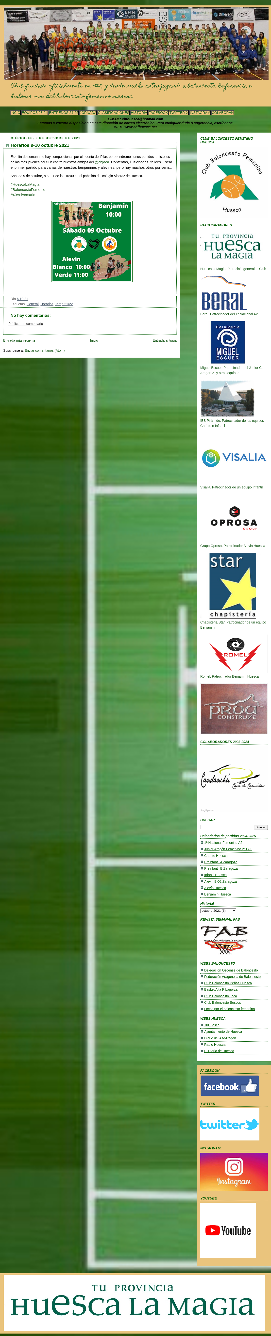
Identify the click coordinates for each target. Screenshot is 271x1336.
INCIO (15, 113)
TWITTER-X (178, 113)
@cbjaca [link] (102, 162)
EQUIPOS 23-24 (35, 113)
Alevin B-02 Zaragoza (220, 881)
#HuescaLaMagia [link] (25, 184)
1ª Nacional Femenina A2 (223, 843)
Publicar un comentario (25, 324)
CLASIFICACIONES (113, 113)
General (33, 304)
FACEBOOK (158, 113)
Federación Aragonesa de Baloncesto (232, 977)
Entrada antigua (165, 340)
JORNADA (88, 113)
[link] (23, 195)
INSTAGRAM (200, 113)
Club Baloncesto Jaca (220, 996)
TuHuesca (212, 1025)
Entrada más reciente (19, 340)
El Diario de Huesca (219, 1051)
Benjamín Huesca (217, 894)
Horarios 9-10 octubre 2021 (40, 145)
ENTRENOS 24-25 (63, 113)
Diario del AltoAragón (220, 1038)
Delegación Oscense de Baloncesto (231, 970)
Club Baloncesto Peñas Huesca (228, 983)
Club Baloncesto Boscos (222, 1002)
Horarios (46, 304)
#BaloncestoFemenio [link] (28, 189)
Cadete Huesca (216, 856)
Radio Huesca (214, 1045)
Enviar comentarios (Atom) (45, 350)
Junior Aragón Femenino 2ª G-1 (228, 849)
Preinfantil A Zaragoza (220, 862)
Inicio (94, 340)
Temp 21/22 (64, 304)
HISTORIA (139, 113)
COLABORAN (223, 113)
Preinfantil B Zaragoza (221, 868)
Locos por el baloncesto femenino (229, 1009)
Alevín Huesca (215, 888)
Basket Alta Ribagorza (220, 989)
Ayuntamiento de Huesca (223, 1031)
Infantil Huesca (215, 875)
